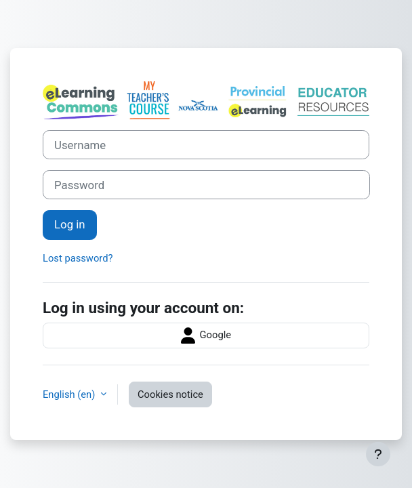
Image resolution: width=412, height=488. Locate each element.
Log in (69, 224)
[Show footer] (378, 454)
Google (206, 335)
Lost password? (77, 258)
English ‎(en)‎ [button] (70, 394)
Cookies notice (170, 394)
